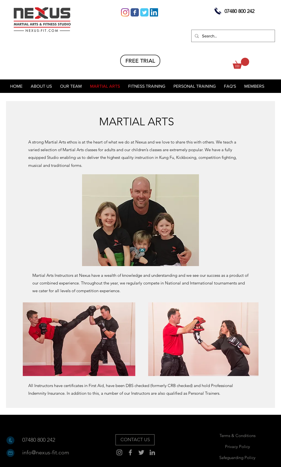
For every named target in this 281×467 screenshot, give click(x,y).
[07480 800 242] (41, 439)
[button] (241, 63)
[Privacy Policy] (237, 446)
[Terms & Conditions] (237, 435)
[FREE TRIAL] (140, 61)
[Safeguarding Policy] (237, 457)
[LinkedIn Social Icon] (154, 12)
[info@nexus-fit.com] (45, 452)
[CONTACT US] (135, 439)
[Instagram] (125, 12)
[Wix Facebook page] (135, 12)
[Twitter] (141, 452)
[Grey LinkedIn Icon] (152, 452)
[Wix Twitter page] (144, 12)
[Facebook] (130, 452)
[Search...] (232, 36)
